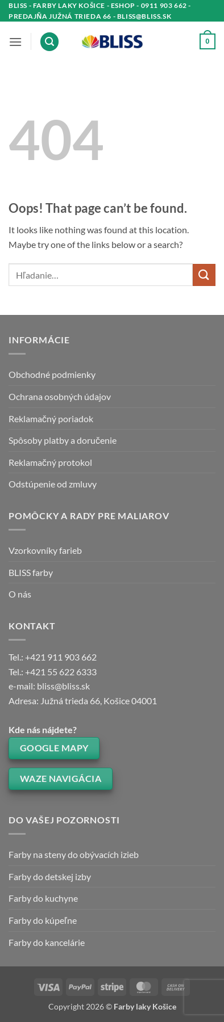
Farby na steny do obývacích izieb (74, 854)
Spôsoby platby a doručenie (63, 440)
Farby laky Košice (145, 1006)
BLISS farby (31, 572)
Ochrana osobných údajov (60, 396)
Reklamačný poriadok (51, 418)
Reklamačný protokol (50, 462)
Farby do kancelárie (47, 942)
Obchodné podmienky (52, 374)
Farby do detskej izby (50, 876)
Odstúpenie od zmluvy (53, 483)
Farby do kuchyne (43, 898)
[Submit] (204, 275)
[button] (15, 42)
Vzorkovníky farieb (45, 550)
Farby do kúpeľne (43, 920)
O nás (20, 593)
